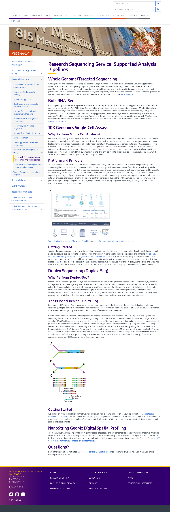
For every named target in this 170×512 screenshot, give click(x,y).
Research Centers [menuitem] (26, 79)
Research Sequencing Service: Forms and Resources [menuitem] (28, 165)
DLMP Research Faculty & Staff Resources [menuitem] (26, 208)
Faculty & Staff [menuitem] (41, 15)
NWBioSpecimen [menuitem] (20, 137)
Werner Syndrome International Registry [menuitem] (26, 173)
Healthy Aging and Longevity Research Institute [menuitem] (28, 105)
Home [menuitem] (53, 472)
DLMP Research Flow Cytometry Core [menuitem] (21, 199)
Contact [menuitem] (15, 21)
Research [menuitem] (118, 15)
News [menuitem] (144, 15)
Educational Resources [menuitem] (140, 483)
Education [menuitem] (103, 15)
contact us (58, 262)
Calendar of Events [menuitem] (138, 472)
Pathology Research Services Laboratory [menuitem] (28, 143)
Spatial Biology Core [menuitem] (22, 99)
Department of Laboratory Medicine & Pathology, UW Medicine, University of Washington (23, 6)
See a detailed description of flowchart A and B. (68, 241)
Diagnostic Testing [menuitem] (60, 488)
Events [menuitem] (132, 15)
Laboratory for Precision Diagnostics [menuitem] (28, 127)
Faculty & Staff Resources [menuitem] (64, 483)
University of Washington (96, 509)
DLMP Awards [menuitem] (18, 185)
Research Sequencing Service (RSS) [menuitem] (28, 151)
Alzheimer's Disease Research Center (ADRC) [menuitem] (28, 86)
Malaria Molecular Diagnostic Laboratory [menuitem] (28, 120)
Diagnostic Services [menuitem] (82, 15)
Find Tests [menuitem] (60, 15)
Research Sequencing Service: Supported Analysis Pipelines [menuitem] (28, 158)
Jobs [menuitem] (26, 15)
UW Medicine (63, 509)
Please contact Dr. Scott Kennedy (97, 452)
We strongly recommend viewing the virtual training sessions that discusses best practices (102, 255)
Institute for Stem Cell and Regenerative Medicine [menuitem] (28, 112)
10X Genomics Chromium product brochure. (115, 241)
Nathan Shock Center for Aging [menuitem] (28, 133)
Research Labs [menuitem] (26, 180)
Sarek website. (127, 94)
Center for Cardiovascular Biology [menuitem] (28, 93)
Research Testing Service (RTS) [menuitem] (26, 72)
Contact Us (15, 500)
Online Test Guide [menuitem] (98, 472)
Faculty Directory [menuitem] (59, 478)
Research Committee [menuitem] (21, 191)
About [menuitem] (15, 15)
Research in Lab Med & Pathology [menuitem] (22, 63)
